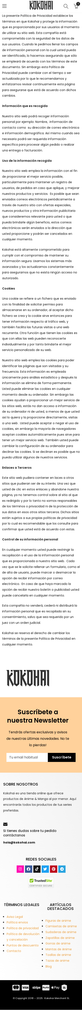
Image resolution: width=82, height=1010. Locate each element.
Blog (48, 966)
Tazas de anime (57, 960)
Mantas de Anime (58, 949)
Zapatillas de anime (60, 938)
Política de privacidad (23, 928)
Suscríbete (61, 757)
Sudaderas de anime (60, 932)
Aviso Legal (15, 917)
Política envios (17, 922)
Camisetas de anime (61, 926)
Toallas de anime (58, 955)
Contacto (14, 951)
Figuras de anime (58, 920)
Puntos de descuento (23, 945)
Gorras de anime (57, 943)
